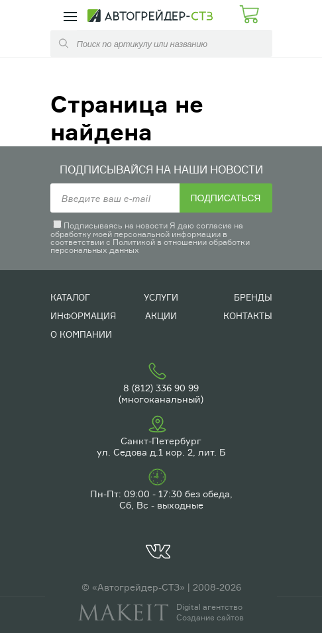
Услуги (161, 297)
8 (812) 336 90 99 (161, 387)
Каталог (70, 297)
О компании (81, 334)
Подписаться (226, 198)
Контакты (247, 316)
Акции (161, 316)
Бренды (253, 297)
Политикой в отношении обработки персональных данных (150, 246)
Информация (83, 316)
